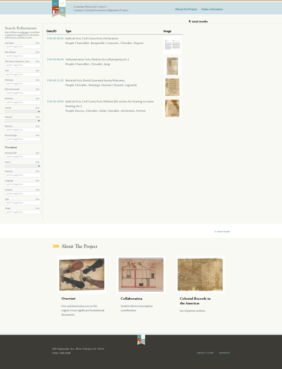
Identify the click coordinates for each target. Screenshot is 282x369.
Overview (69, 299)
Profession (22, 80)
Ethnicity (22, 126)
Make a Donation (212, 9)
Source (22, 162)
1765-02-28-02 (55, 101)
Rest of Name (22, 52)
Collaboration (131, 299)
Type (22, 199)
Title (22, 71)
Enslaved (22, 117)
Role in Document (22, 89)
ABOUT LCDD (205, 353)
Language (22, 180)
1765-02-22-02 (55, 80)
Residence (22, 98)
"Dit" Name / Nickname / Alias (22, 61)
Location (22, 190)
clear (37, 43)
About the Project (186, 9)
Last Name (22, 43)
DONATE (224, 353)
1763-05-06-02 (55, 38)
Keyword (22, 171)
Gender (22, 108)
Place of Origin (22, 135)
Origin (22, 208)
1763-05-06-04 (55, 59)
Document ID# (22, 153)
